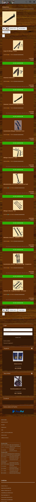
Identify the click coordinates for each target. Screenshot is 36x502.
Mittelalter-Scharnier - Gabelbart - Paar (13, 237)
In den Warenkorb (18, 63)
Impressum (3, 427)
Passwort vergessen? (8, 343)
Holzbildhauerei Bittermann (7, 492)
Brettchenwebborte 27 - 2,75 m (18, 389)
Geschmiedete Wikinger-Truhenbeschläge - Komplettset (17, 264)
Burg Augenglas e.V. (5, 495)
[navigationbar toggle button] (34, 2)
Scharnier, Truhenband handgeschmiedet (13, 104)
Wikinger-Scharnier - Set (9, 210)
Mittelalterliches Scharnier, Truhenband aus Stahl (15, 184)
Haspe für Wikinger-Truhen (10, 51)
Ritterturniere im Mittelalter (7, 499)
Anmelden (18, 337)
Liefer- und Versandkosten (7, 432)
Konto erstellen (7, 340)
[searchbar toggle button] (26, 2)
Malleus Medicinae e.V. (6, 490)
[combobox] (13, 28)
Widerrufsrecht (4, 422)
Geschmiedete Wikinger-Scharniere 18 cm (13, 131)
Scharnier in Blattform (8, 77)
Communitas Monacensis (6, 497)
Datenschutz (4, 435)
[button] (3, 28)
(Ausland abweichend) (18, 54)
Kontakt (3, 424)
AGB (2, 430)
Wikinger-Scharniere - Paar (10, 157)
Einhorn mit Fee (18, 363)
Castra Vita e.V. (4, 485)
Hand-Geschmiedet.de (6, 488)
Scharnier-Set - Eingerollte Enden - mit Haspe (14, 290)
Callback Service (4, 437)
